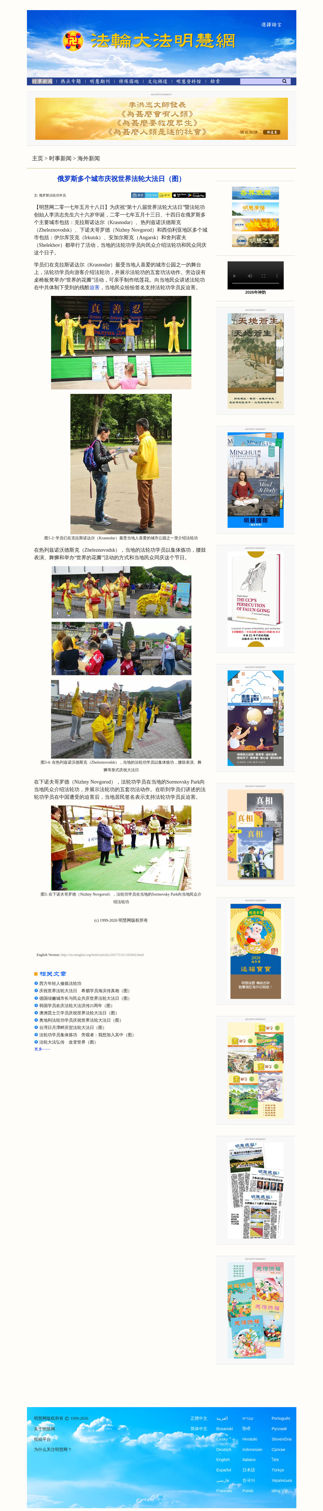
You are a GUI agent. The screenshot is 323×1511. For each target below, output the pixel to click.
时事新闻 (60, 158)
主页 (37, 158)
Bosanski (224, 1428)
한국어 (248, 1480)
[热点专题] (71, 82)
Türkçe (278, 1470)
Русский (279, 1428)
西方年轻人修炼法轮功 (60, 983)
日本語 (248, 1470)
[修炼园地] (128, 82)
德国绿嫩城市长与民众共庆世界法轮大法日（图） (85, 998)
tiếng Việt (280, 1491)
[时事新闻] (40, 82)
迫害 (95, 287)
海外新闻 (88, 158)
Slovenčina (282, 1439)
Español (223, 1470)
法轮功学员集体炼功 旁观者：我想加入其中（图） (87, 1035)
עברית (247, 1418)
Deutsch (223, 1449)
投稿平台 (42, 1439)
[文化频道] (157, 82)
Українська (282, 1480)
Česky (222, 1439)
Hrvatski (249, 1439)
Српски (278, 1449)
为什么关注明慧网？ (53, 1449)
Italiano (249, 1459)
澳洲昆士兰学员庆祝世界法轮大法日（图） (79, 1013)
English (223, 1459)
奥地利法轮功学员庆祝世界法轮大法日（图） (81, 1020)
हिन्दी (246, 1428)
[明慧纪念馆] (188, 82)
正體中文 (199, 1418)
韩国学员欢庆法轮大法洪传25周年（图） (77, 1005)
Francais (224, 1491)
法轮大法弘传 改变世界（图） (68, 1042)
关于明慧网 (44, 1429)
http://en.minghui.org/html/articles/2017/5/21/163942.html (102, 955)
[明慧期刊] (100, 82)
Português (281, 1418)
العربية (222, 1418)
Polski (247, 1491)
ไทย (275, 1459)
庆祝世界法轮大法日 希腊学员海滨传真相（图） (85, 991)
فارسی (222, 1480)
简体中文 (199, 1428)
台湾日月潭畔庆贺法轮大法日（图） (73, 1027)
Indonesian (252, 1449)
